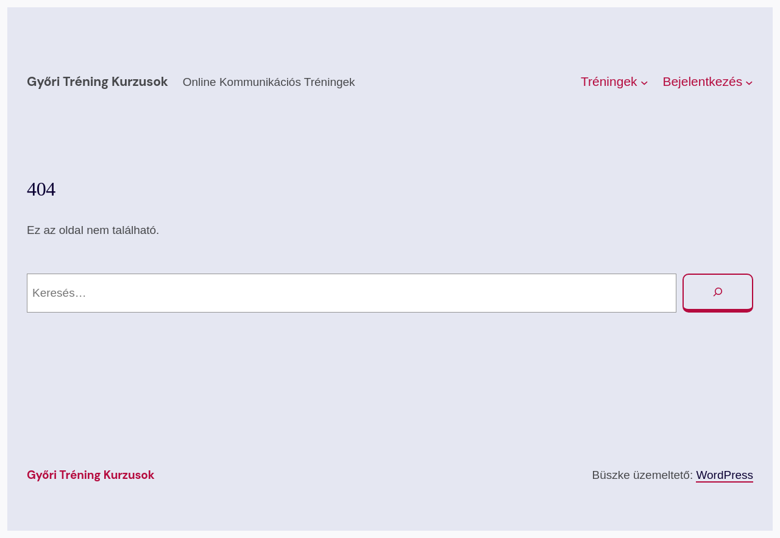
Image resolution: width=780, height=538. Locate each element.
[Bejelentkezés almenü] (749, 82)
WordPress (724, 475)
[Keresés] (717, 293)
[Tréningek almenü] (644, 82)
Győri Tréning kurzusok (97, 81)
